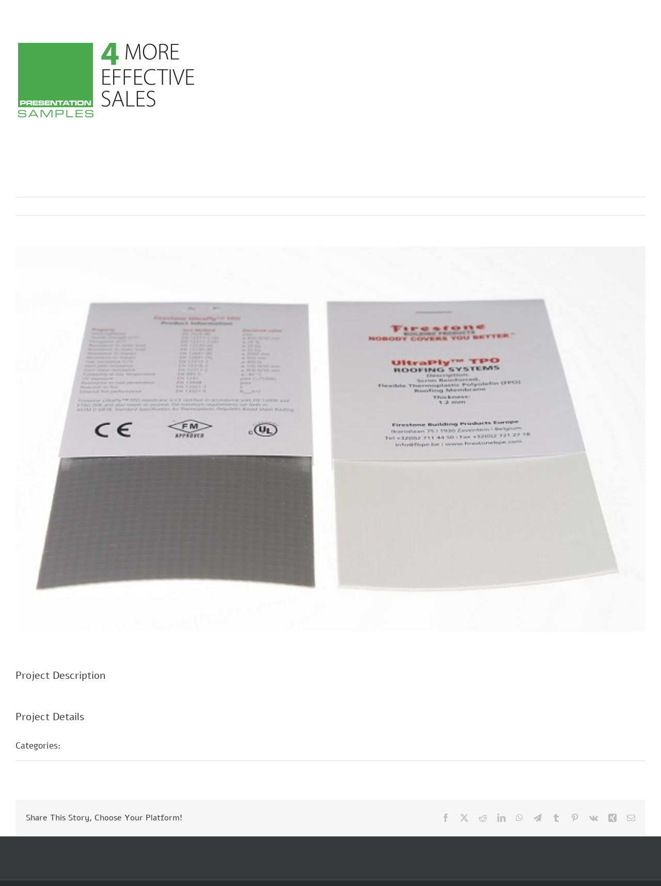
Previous (592, 206)
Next (628, 206)
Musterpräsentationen (116, 745)
